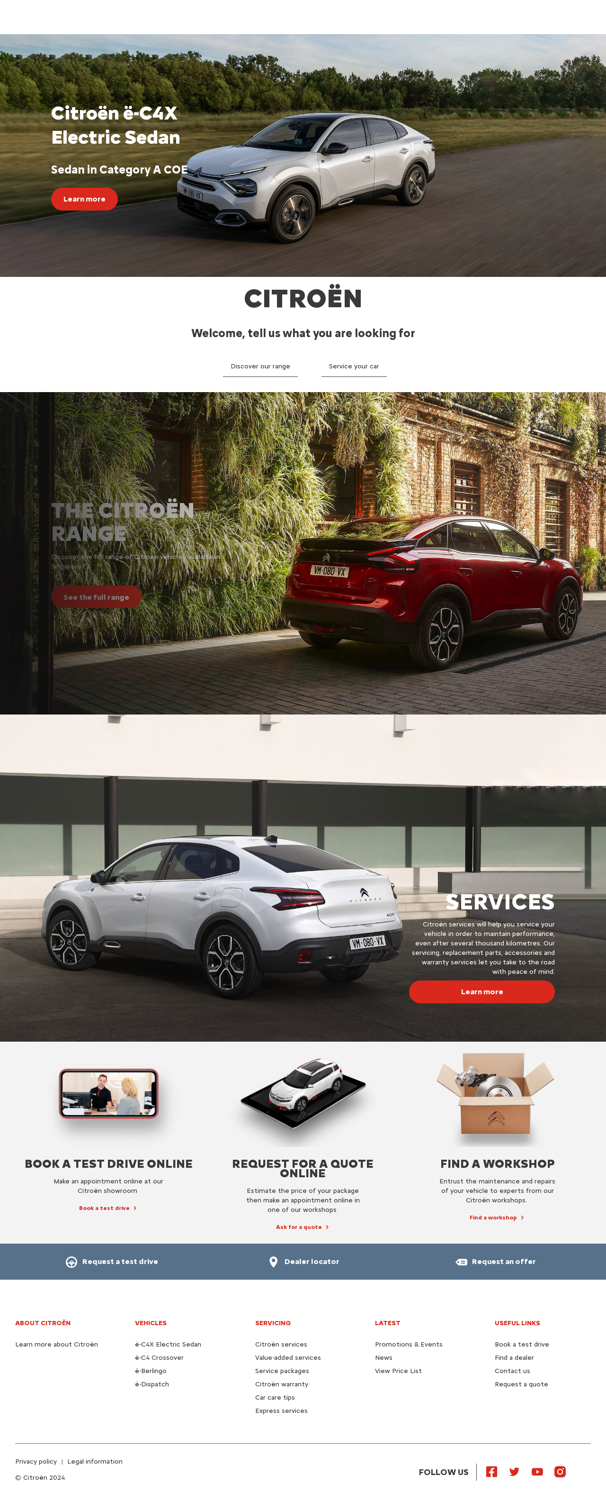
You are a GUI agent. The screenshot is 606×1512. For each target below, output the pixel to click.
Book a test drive (522, 1344)
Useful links (517, 1323)
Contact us (512, 1371)
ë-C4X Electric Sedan (168, 1344)
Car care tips (275, 1397)
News (383, 1358)
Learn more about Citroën (56, 1344)
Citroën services (281, 1344)
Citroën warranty (281, 1384)
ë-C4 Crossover (159, 1358)
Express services (281, 1411)
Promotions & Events (409, 1344)
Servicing (273, 1323)
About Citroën (43, 1323)
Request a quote (521, 1384)
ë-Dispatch (152, 1384)
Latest (388, 1323)
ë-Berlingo (151, 1371)
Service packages (282, 1371)
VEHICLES (151, 1323)
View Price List (398, 1371)
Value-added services (288, 1358)
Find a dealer (514, 1358)
